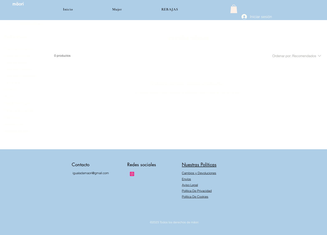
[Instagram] (132, 174)
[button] (233, 9)
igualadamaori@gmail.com (91, 173)
